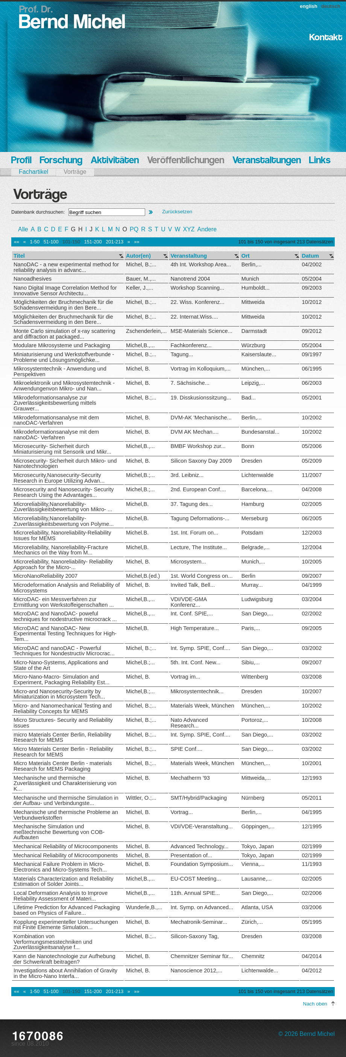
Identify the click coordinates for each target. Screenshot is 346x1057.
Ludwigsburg (257, 599)
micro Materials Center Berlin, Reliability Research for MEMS (62, 737)
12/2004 (312, 547)
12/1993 (312, 778)
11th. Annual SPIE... (195, 893)
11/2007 (312, 475)
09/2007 (312, 576)
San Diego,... (257, 614)
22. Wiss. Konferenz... (197, 302)
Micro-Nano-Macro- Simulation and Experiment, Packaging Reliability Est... (61, 679)
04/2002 (312, 264)
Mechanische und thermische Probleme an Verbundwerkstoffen (66, 815)
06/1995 (312, 369)
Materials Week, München (202, 706)
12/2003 (312, 533)
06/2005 (312, 518)
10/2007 (312, 691)
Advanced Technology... (199, 846)
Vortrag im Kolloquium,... (200, 369)
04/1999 (312, 585)
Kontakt (326, 37)
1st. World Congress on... (201, 576)
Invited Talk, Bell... (192, 585)
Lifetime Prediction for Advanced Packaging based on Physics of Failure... (67, 910)
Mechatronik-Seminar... (198, 922)
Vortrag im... (185, 677)
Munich (250, 279)
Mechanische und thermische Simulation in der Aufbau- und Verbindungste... (66, 800)
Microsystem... (188, 562)
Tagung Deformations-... (199, 518)
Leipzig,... (253, 383)
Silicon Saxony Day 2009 (201, 461)
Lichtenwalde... (259, 970)
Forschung (61, 161)
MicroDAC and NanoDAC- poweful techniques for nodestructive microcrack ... (65, 616)
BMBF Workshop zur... (197, 446)
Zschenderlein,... (146, 331)
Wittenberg (254, 677)
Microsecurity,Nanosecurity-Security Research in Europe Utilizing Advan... (59, 478)
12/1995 (312, 826)
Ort (245, 256)
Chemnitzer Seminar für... (201, 956)
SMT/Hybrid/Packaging (198, 798)
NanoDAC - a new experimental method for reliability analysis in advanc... (66, 267)
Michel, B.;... (141, 264)
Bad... (248, 398)
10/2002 (312, 418)
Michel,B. (137, 504)
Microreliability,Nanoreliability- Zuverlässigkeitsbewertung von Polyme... (64, 521)
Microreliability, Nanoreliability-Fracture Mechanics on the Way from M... (61, 550)
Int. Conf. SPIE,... (191, 614)
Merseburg (254, 518)
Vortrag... (181, 812)
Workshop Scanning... (197, 288)
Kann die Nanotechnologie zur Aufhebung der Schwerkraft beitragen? (64, 959)
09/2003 (312, 288)
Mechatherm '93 (190, 778)
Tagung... (181, 354)
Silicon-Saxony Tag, (194, 936)
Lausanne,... (256, 879)
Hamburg (252, 504)
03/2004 (312, 599)
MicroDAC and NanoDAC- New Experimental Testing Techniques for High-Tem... (65, 633)
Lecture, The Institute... (198, 547)
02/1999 (312, 846)
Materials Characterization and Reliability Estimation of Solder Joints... (64, 881)
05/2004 (312, 279)
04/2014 (312, 956)
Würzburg (253, 345)
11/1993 (312, 864)
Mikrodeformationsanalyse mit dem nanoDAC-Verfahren (56, 420)
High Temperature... (194, 628)
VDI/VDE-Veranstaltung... (201, 826)
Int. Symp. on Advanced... (201, 907)
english (308, 6)
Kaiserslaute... (258, 354)
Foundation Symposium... (201, 864)
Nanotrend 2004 (190, 279)
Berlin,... (251, 264)
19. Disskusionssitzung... (200, 398)
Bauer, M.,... (141, 279)
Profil (21, 161)
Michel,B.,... (140, 345)
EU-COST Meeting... (195, 879)
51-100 (51, 242)
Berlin (248, 576)
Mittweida (253, 302)
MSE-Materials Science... (201, 331)
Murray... (252, 585)
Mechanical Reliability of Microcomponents (66, 846)
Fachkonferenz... (190, 345)
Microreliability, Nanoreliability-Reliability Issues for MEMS (62, 535)
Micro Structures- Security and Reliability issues (63, 723)
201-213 (114, 242)
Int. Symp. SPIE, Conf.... (200, 648)
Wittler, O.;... (141, 798)
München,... (255, 369)
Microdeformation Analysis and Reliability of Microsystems (67, 588)
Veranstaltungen (266, 161)
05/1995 (312, 922)
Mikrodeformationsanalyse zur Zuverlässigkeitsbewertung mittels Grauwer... (55, 403)
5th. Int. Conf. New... (195, 662)
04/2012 (312, 970)
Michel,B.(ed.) (143, 576)
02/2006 (312, 893)
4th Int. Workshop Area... (200, 264)
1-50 (34, 242)
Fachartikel (33, 172)
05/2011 (312, 798)
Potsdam (252, 533)
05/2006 (312, 446)
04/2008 (312, 489)
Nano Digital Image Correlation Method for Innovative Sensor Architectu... (65, 290)
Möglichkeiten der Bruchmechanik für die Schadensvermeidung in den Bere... (63, 305)
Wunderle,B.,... (144, 907)
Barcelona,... (256, 489)
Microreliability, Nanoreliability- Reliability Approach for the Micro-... (63, 564)
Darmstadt (254, 331)
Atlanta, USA (257, 907)
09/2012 (312, 331)
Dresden (251, 461)
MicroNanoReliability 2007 (45, 576)
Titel (19, 256)
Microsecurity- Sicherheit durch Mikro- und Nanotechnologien (65, 463)
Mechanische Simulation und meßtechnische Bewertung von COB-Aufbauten (59, 831)
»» (136, 242)
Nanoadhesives (33, 279)
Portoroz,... (255, 720)
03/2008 (312, 677)
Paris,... (250, 628)
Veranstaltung (188, 256)
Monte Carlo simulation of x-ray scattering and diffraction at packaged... (64, 334)
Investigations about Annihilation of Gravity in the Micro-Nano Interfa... (65, 973)
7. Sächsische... (189, 383)
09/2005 (312, 628)
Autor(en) (138, 256)
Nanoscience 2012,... (196, 970)
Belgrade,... (255, 547)
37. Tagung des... (191, 504)
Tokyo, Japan (257, 846)
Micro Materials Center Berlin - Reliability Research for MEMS (63, 752)
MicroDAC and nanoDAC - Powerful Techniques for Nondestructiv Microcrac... (64, 651)
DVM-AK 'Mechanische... (200, 418)
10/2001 (312, 763)
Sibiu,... (250, 662)
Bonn (247, 446)
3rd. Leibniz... (186, 475)
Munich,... (253, 562)
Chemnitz (253, 956)
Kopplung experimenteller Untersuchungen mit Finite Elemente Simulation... (66, 925)
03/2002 (312, 648)
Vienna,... (253, 864)
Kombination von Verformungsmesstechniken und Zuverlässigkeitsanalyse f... (53, 941)
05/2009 (312, 461)
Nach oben (315, 1004)
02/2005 (312, 504)
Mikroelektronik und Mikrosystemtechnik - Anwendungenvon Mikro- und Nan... (64, 386)
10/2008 (312, 720)
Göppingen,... (258, 826)
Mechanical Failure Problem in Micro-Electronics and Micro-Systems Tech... (60, 867)
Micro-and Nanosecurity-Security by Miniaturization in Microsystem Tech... (59, 694)
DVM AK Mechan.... (194, 432)
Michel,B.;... (140, 475)
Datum (310, 256)
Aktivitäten (115, 161)
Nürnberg (252, 798)
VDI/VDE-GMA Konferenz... (188, 602)
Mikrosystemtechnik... (196, 691)
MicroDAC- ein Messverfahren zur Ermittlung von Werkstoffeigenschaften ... (64, 602)
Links (320, 161)
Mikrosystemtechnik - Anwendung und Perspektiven (60, 371)
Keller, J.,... (139, 288)
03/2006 (312, 907)
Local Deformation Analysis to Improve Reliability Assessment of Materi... (61, 896)
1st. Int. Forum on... (194, 533)
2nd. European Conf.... (198, 489)
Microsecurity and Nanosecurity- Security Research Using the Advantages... (64, 492)
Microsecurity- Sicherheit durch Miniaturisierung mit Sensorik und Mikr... (62, 449)
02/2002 (312, 614)
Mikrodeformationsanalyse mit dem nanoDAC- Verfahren (56, 434)
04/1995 (312, 812)
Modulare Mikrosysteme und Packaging (62, 345)
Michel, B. (138, 369)
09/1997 (312, 354)
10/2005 (312, 562)
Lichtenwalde (257, 475)
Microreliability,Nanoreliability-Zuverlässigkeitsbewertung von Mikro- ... (63, 507)
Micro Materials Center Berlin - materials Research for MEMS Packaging (63, 766)
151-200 (93, 242)
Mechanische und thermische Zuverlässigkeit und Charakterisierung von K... (65, 783)
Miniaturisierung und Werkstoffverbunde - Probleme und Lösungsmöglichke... (64, 357)
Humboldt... (255, 288)
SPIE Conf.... (186, 749)
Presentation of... (191, 855)
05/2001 (312, 398)
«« (16, 242)
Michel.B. (137, 533)
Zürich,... (252, 922)
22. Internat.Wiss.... (194, 317)
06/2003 (312, 383)
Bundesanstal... (260, 432)
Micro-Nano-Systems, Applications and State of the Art (61, 665)
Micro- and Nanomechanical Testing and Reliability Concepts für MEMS (63, 708)
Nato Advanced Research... (189, 723)
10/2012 (312, 302)
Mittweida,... (256, 778)
